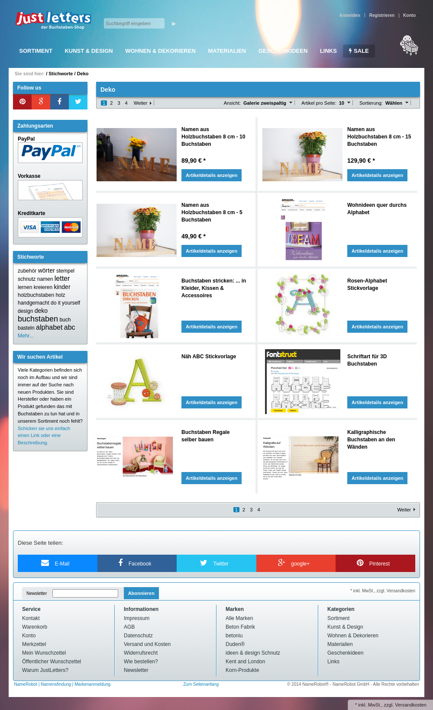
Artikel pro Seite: (318, 103)
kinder (62, 286)
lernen (25, 287)
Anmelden (349, 15)
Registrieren (381, 15)
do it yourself (65, 303)
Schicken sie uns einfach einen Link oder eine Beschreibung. (44, 436)
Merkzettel (34, 644)
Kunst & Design (89, 51)
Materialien (227, 51)
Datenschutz (138, 636)
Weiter (141, 103)
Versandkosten (411, 704)
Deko (83, 73)
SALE (358, 51)
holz (60, 295)
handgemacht (33, 303)
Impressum (136, 618)
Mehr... (26, 336)
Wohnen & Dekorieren (160, 51)
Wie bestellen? (141, 662)
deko (41, 310)
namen (45, 279)
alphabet (49, 327)
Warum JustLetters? (45, 670)
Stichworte (60, 73)
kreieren (43, 287)
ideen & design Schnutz (253, 653)
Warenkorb (34, 627)
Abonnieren (141, 593)
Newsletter (36, 593)
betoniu (234, 636)
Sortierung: (371, 103)
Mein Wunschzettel (44, 653)
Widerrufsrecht (141, 653)
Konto (29, 636)
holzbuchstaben (36, 295)
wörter (46, 270)
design (25, 311)
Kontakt (31, 618)
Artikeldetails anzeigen (211, 175)
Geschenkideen (283, 51)
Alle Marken (239, 618)
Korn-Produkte (242, 670)
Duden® (235, 644)
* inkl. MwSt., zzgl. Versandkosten (382, 590)
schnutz (27, 279)
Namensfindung (56, 684)
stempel (65, 271)
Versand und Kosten (147, 644)
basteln (26, 328)
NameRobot (26, 684)
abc (69, 327)
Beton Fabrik (240, 627)
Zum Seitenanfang (201, 684)
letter (62, 278)
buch (65, 320)
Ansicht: (232, 103)
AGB (129, 627)
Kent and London (245, 662)
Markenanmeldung (92, 684)
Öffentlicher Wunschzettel (51, 662)
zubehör (27, 271)
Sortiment (35, 51)
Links (328, 51)
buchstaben (38, 319)
